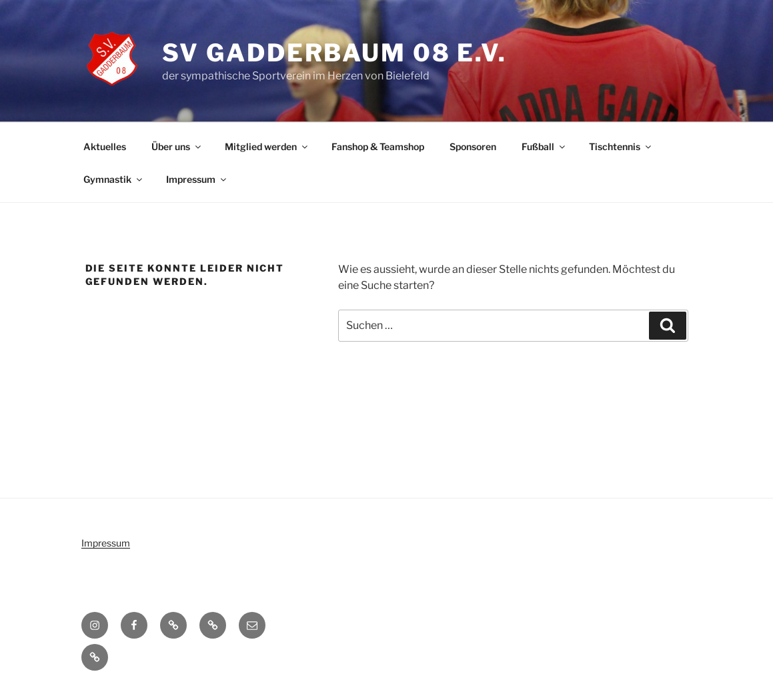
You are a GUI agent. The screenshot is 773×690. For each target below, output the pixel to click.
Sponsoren (473, 146)
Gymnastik (113, 179)
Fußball (544, 146)
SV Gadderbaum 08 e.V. (334, 52)
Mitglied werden (267, 146)
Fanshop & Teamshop (377, 146)
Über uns (177, 146)
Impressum (197, 179)
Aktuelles (104, 146)
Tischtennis (621, 146)
